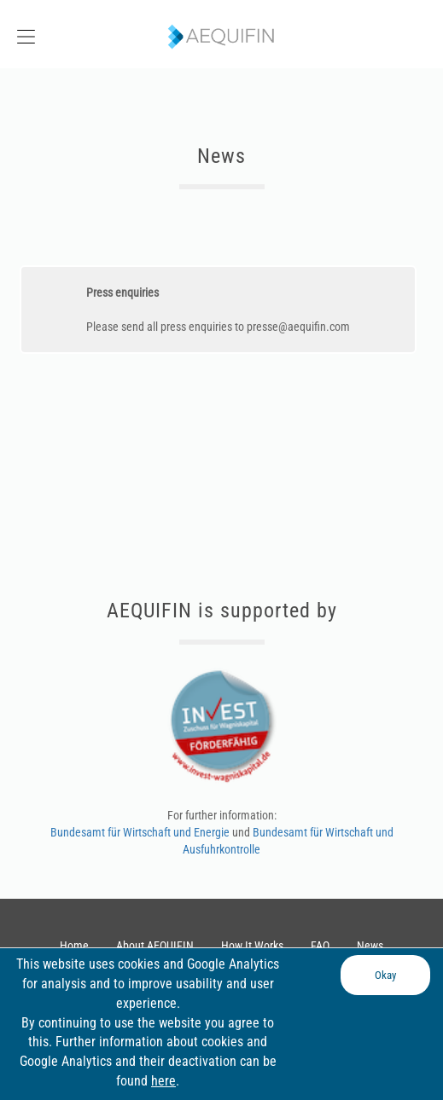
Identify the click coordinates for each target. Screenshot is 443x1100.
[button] (55, 34)
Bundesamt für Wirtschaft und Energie (141, 832)
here (163, 1081)
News (370, 945)
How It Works (252, 945)
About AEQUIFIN (155, 945)
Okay (385, 975)
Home (74, 945)
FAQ (320, 945)
